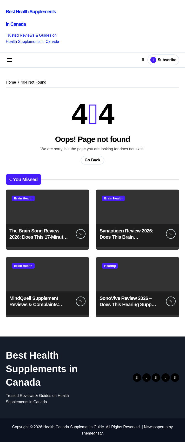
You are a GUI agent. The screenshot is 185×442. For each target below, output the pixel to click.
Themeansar (92, 433)
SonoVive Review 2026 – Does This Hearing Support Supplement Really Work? (128, 304)
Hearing (110, 266)
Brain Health (23, 198)
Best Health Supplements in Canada (42, 369)
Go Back (92, 160)
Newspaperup (156, 427)
